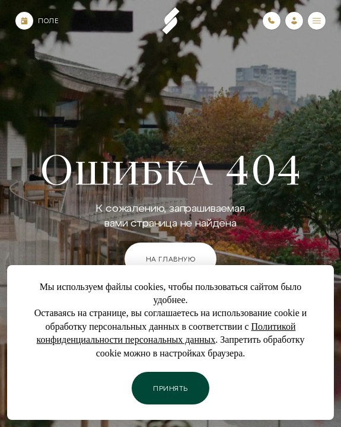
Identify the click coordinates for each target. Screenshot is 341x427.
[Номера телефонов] (272, 21)
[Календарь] (24, 21)
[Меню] (317, 21)
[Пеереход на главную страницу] (171, 21)
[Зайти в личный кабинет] (294, 21)
